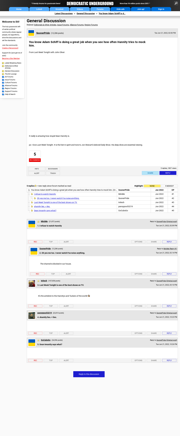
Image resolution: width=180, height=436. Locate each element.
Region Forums (10, 88)
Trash (53, 173)
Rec (35, 242)
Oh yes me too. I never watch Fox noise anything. (58, 198)
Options (138, 242)
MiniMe (44, 221)
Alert (36, 173)
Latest (39, 9)
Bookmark (53, 169)
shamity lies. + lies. (42, 206)
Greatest (59, 9)
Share (150, 173)
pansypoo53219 (44, 313)
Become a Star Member (11, 58)
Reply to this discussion (89, 374)
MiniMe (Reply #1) (170, 249)
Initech (44, 281)
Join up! (140, 9)
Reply (167, 173)
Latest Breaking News (13, 63)
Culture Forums (11, 83)
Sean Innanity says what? (45, 210)
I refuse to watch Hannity (45, 194)
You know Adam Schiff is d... (112, 13)
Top (51, 242)
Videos (80, 9)
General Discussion (86, 13)
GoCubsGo (45, 340)
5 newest (169, 186)
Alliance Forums (11, 86)
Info (37, 169)
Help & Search (10, 94)
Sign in (161, 9)
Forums (100, 9)
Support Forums (11, 91)
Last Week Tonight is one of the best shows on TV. (55, 202)
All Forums (9, 77)
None (152, 186)
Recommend (35, 160)
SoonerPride (43, 33)
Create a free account (10, 48)
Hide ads (120, 9)
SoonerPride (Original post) (167, 222)
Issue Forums (10, 80)
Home (19, 9)
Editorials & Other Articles (11, 67)
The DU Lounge (10, 74)
